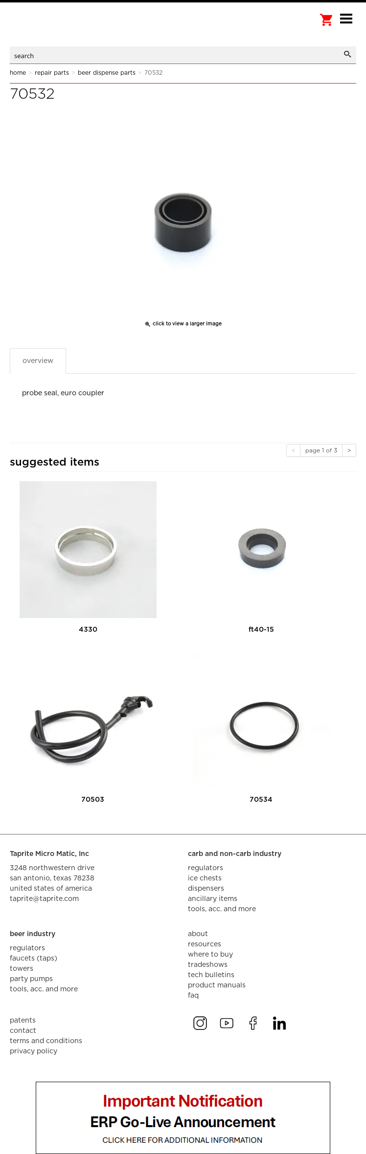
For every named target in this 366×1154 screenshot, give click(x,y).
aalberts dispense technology (59, 29)
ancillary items (212, 899)
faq (193, 995)
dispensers (206, 888)
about (198, 934)
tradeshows (208, 965)
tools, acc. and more (222, 909)
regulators (205, 868)
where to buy (210, 954)
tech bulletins (211, 975)
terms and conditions (46, 1041)
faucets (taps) (33, 958)
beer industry (32, 934)
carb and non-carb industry (234, 854)
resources (204, 944)
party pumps (31, 979)
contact (23, 1030)
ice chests (205, 878)
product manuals (217, 985)
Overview (38, 361)
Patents (23, 1020)
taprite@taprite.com (44, 899)
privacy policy (33, 1051)
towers (21, 968)
